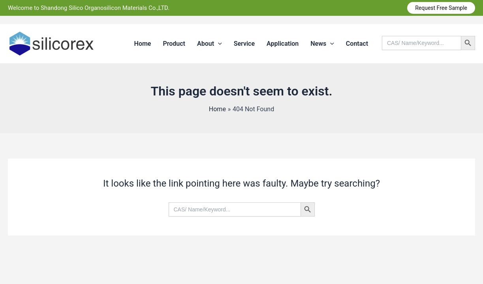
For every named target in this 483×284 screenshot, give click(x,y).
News (322, 44)
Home (142, 43)
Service (244, 43)
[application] (218, 44)
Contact (357, 43)
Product (174, 43)
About (209, 44)
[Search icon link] (428, 55)
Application (283, 43)
